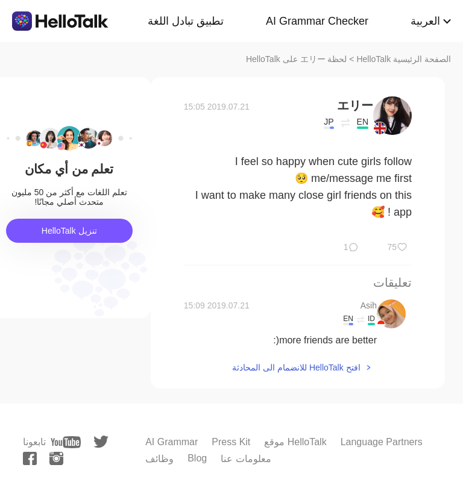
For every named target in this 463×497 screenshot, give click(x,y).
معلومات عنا (246, 459)
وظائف (159, 459)
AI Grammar (171, 442)
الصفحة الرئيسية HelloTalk (403, 59)
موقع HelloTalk (295, 442)
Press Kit (231, 442)
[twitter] (101, 442)
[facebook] (30, 458)
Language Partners (382, 442)
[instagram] (56, 458)
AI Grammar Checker (317, 21)
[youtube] (66, 442)
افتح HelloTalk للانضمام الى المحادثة (296, 367)
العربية (425, 21)
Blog (197, 458)
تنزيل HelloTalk (69, 231)
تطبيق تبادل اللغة (186, 21)
